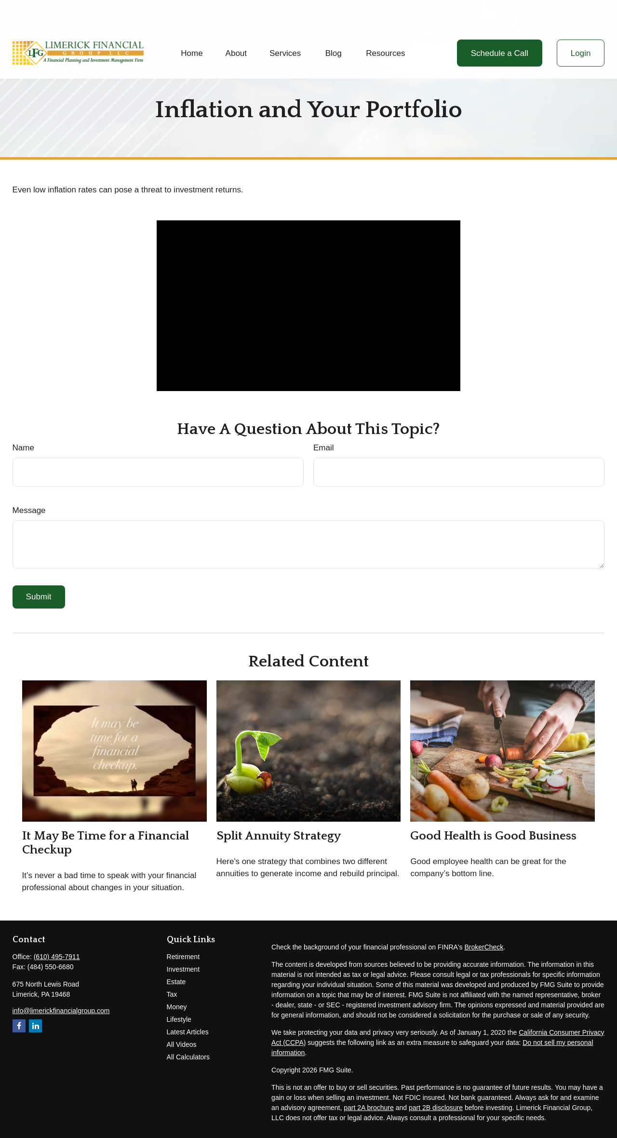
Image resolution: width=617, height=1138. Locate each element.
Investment (183, 969)
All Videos (182, 1044)
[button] (192, 25)
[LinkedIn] (35, 1025)
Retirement (183, 957)
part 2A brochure (369, 1107)
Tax (172, 994)
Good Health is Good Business (493, 836)
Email (323, 447)
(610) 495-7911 (57, 957)
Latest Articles (188, 1032)
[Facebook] (19, 1025)
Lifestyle (179, 1019)
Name (23, 447)
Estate (176, 982)
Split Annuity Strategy (278, 836)
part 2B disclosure (436, 1107)
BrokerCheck (483, 947)
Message (29, 510)
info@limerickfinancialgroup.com (61, 1011)
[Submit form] (39, 597)
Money (177, 1007)
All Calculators (188, 1057)
